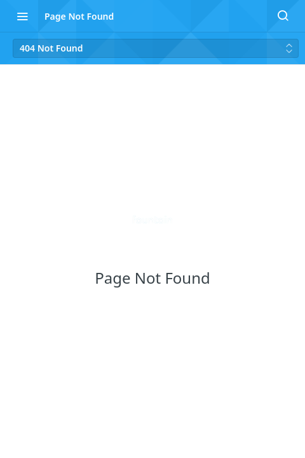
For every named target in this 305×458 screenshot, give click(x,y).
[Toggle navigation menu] (22, 15)
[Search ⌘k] (282, 15)
